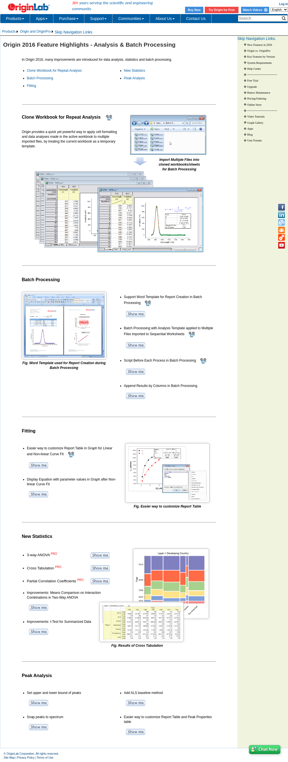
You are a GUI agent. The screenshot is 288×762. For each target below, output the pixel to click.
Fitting (31, 86)
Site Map (9, 757)
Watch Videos (255, 10)
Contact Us (196, 18)
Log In (283, 4)
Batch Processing (40, 78)
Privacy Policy (26, 757)
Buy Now (194, 10)
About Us (165, 18)
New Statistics (134, 71)
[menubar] (28, 31)
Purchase (68, 18)
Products (15, 18)
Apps (42, 18)
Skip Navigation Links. (256, 38)
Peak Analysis (134, 78)
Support (98, 18)
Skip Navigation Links (73, 32)
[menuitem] (10, 31)
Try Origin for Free (222, 10)
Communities (131, 18)
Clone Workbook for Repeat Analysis (54, 71)
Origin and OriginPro (35, 31)
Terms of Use (45, 757)
